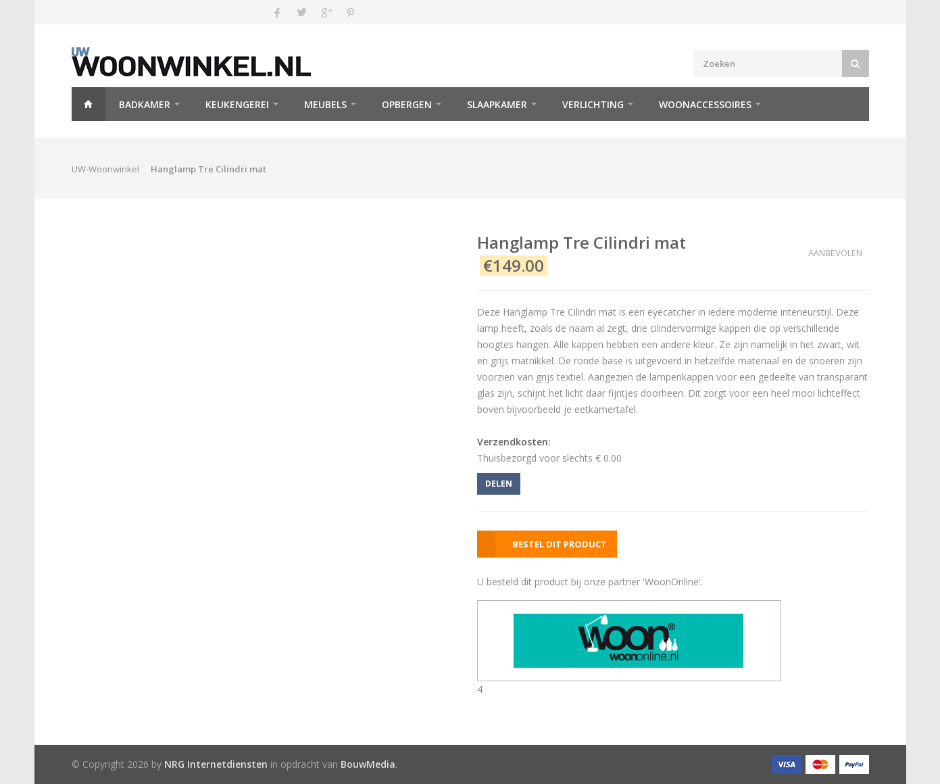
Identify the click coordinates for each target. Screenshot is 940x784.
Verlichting (593, 104)
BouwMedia (368, 764)
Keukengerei (237, 104)
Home (88, 104)
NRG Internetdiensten (216, 764)
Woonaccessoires (705, 104)
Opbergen (407, 104)
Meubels (325, 104)
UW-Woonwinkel (105, 169)
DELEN (498, 483)
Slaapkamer (497, 104)
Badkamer (144, 104)
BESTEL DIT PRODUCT (559, 544)
